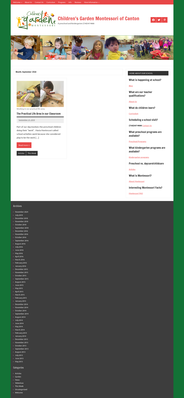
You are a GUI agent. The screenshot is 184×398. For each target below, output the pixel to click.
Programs (61, 2)
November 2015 (21, 272)
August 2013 (20, 352)
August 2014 (20, 317)
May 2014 (19, 326)
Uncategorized (21, 389)
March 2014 (20, 329)
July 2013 (19, 355)
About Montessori (136, 181)
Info (70, 2)
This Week (32, 153)
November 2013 (21, 342)
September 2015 (21, 279)
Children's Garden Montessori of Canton (98, 18)
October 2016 (20, 237)
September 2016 (21, 240)
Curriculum (51, 2)
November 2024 (21, 212)
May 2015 (19, 288)
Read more (23, 145)
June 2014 (19, 323)
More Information (91, 2)
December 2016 (21, 231)
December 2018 (21, 218)
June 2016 (19, 250)
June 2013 (19, 358)
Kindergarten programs (139, 157)
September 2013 (21, 349)
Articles (21, 153)
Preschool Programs (137, 141)
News (17, 380)
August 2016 (20, 243)
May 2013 (19, 361)
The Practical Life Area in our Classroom (39, 113)
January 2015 (20, 301)
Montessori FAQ (136, 193)
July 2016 (19, 247)
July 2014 (19, 320)
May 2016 (19, 253)
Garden (18, 376)
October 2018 (20, 224)
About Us (28, 2)
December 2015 (21, 269)
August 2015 (20, 282)
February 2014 (21, 333)
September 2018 (21, 228)
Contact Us (39, 2)
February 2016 (21, 263)
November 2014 (21, 307)
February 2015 (21, 298)
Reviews (78, 2)
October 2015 (20, 275)
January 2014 (20, 336)
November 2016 (21, 234)
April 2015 (19, 291)
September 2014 (21, 313)
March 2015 (20, 294)
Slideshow (19, 383)
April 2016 (19, 256)
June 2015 (19, 285)
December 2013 (21, 339)
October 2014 (20, 310)
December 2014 (21, 304)
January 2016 (20, 266)
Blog (131, 85)
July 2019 (19, 215)
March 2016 (20, 259)
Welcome (17, 2)
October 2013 (20, 345)
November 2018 (21, 221)
